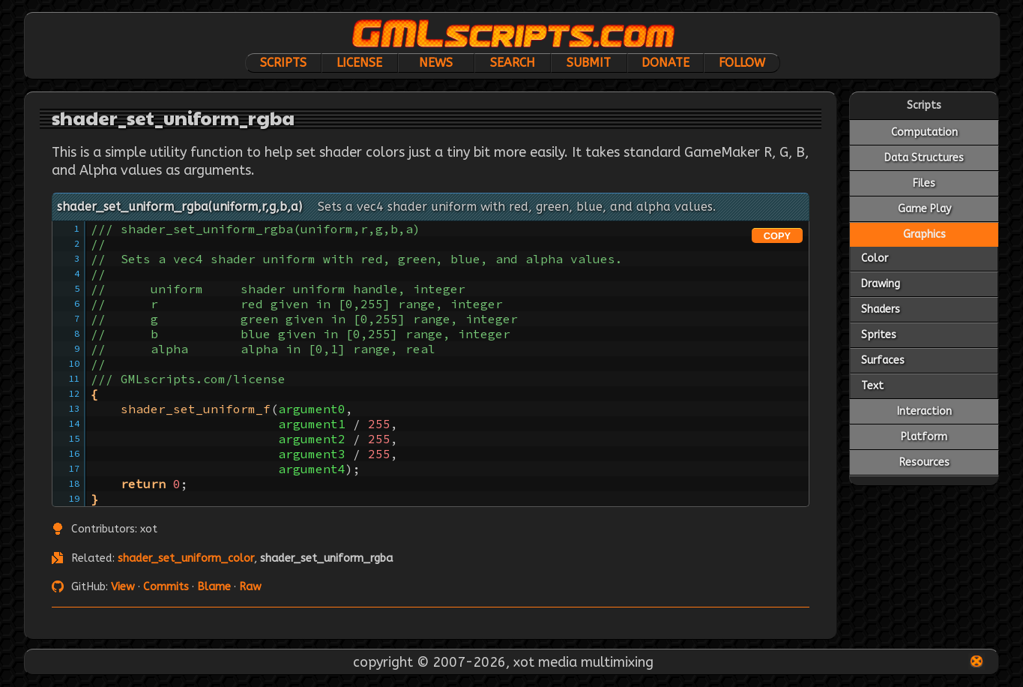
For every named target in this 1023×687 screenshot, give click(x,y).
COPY (777, 236)
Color (874, 258)
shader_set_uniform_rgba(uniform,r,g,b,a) (179, 207)
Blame (214, 586)
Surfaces (883, 360)
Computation (924, 132)
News (436, 63)
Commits (166, 586)
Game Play (924, 208)
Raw (250, 586)
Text (872, 386)
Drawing (880, 284)
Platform (924, 436)
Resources (924, 462)
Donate (665, 63)
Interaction (924, 411)
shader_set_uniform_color (186, 558)
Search (512, 63)
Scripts (283, 63)
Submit (589, 63)
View (123, 586)
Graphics (924, 234)
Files (924, 183)
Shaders (880, 309)
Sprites (878, 334)
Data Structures (924, 158)
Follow (742, 63)
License (359, 63)
